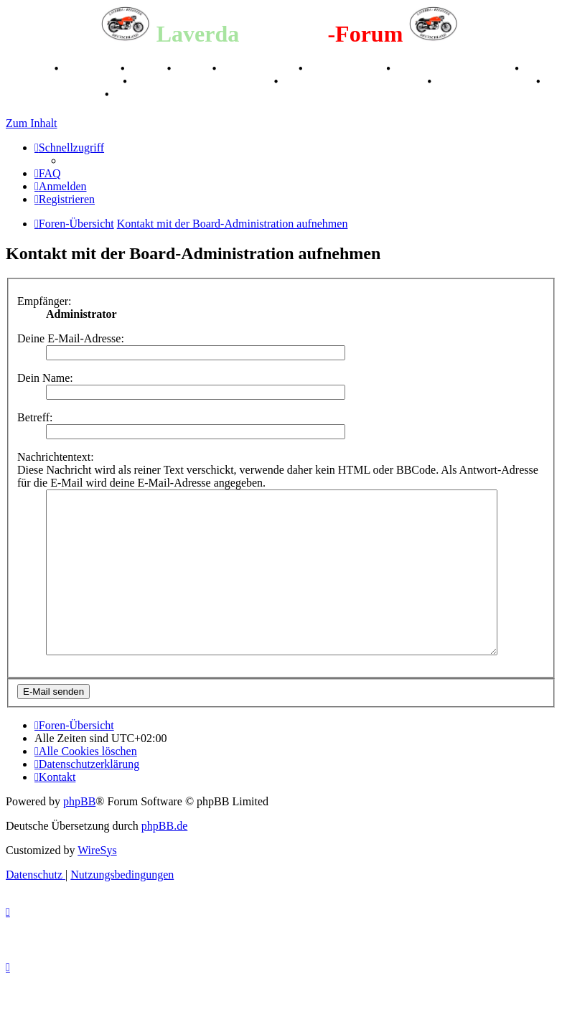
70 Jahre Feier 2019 (485, 81)
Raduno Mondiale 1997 (63, 81)
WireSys (97, 882)
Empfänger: (44, 301)
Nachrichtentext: (55, 457)
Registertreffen (259, 68)
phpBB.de (164, 858)
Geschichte (91, 68)
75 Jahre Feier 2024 (54, 94)
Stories (147, 68)
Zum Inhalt (31, 123)
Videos (193, 68)
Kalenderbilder (346, 68)
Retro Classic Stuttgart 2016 (202, 81)
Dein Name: (45, 378)
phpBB (79, 834)
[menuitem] (47, 173)
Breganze (29, 68)
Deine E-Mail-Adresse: (70, 338)
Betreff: (34, 417)
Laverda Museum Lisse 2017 (354, 81)
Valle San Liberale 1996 (454, 68)
